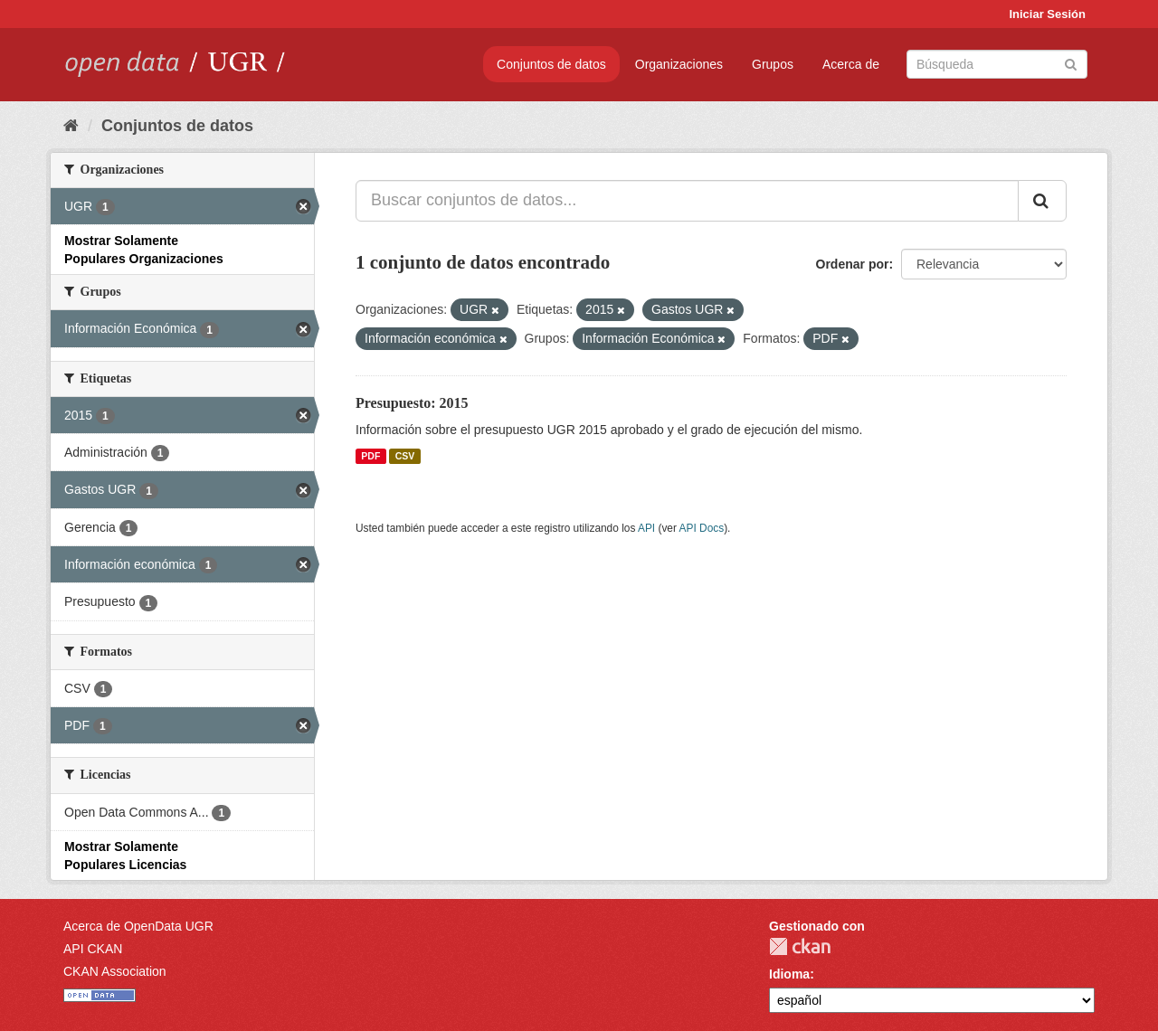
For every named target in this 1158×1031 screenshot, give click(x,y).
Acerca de (850, 64)
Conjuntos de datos (551, 64)
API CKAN (92, 948)
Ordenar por (852, 264)
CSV (405, 455)
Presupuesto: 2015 (412, 403)
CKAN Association (114, 971)
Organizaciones (679, 64)
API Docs (702, 528)
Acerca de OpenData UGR (138, 926)
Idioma (789, 974)
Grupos (772, 64)
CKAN (800, 946)
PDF (370, 455)
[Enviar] (1070, 63)
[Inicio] (71, 126)
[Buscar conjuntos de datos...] (687, 201)
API (646, 528)
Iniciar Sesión (1047, 14)
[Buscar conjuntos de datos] (996, 64)
